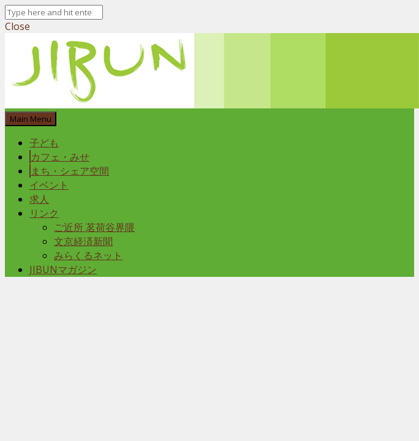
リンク (44, 213)
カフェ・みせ (60, 157)
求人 (39, 199)
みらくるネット (88, 255)
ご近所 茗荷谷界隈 (94, 227)
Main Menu (30, 118)
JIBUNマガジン (63, 269)
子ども (44, 142)
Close (17, 26)
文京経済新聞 (83, 241)
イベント (49, 185)
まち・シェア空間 (70, 171)
